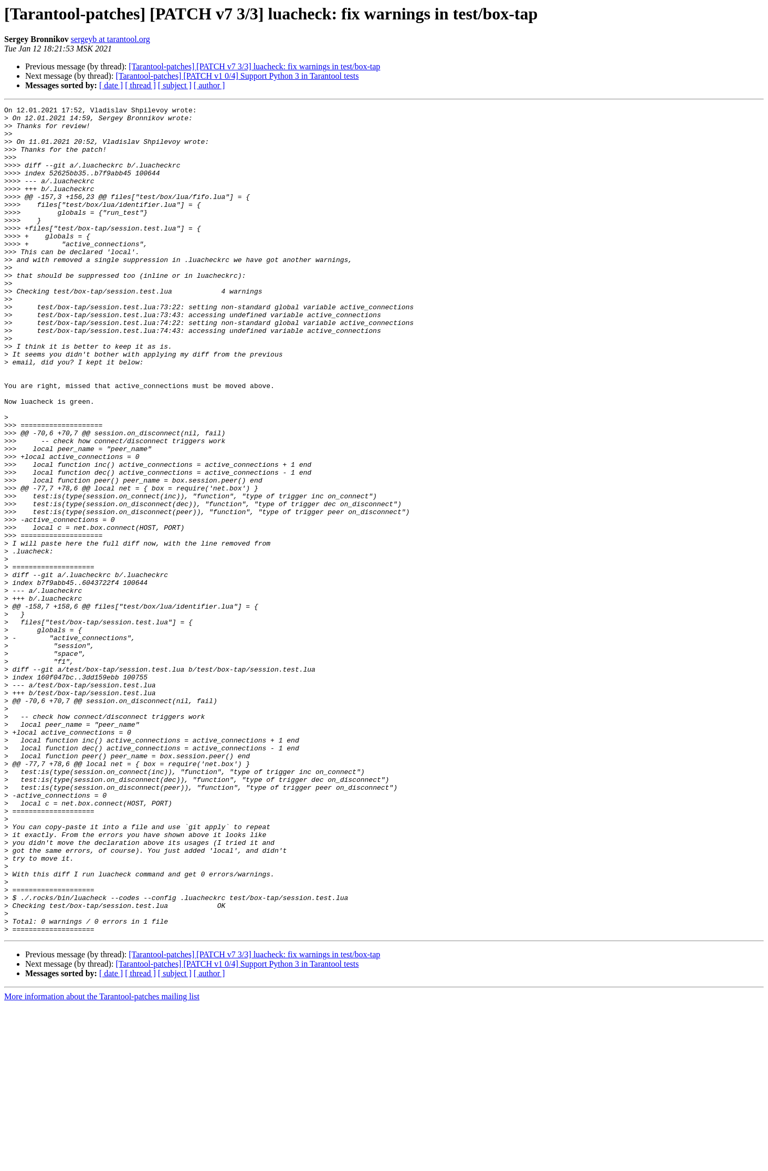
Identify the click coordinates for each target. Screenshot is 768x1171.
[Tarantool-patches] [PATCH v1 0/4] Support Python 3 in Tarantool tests (237, 75)
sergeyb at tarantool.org (110, 39)
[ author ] (209, 85)
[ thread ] (140, 85)
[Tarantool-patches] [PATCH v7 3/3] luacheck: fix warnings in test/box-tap (254, 66)
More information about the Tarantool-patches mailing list (101, 1161)
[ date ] (111, 85)
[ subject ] (175, 85)
